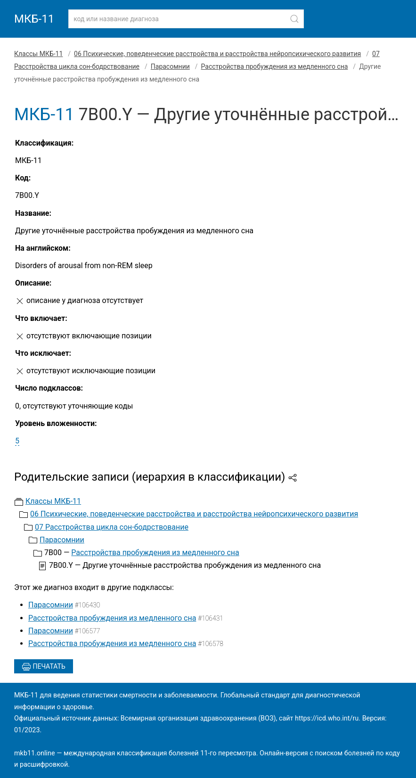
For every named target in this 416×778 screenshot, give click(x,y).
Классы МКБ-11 (38, 53)
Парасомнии (170, 66)
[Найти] (294, 18)
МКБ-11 (34, 18)
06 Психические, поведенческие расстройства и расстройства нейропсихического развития (217, 53)
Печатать (43, 667)
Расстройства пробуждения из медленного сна (274, 66)
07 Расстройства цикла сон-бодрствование (111, 527)
